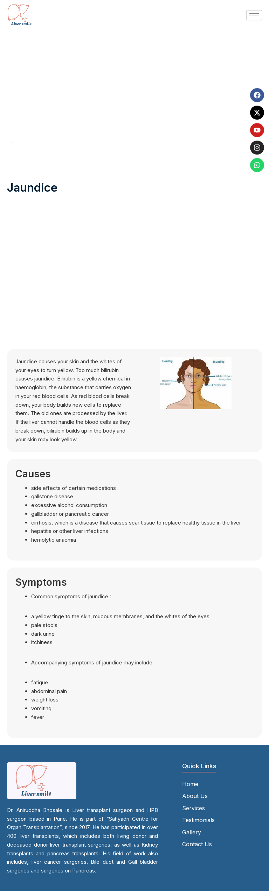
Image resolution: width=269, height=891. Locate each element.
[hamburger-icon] (254, 15)
